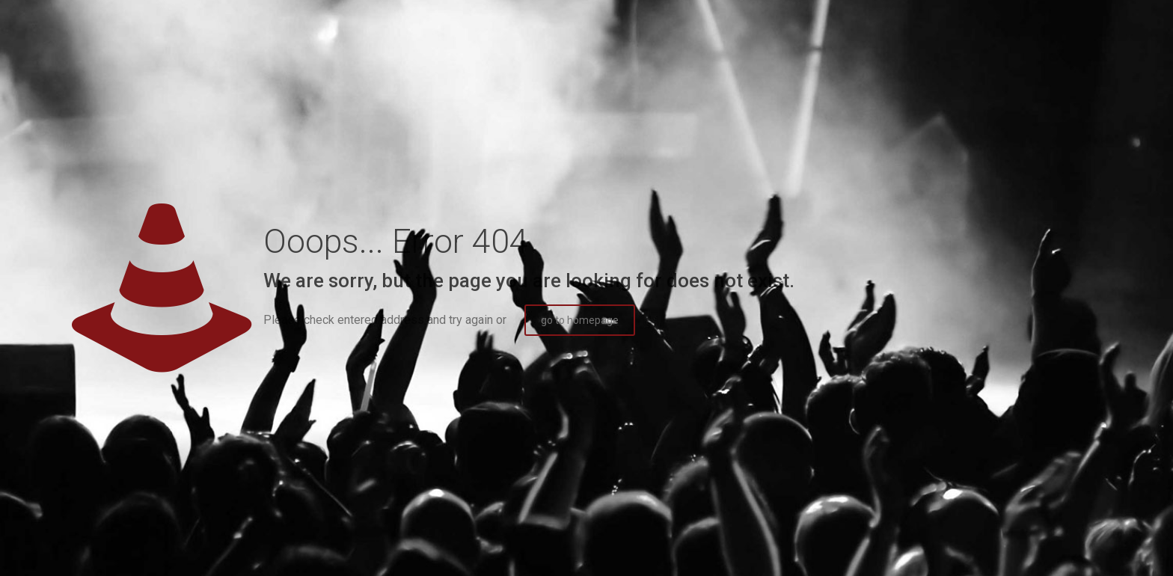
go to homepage (580, 320)
